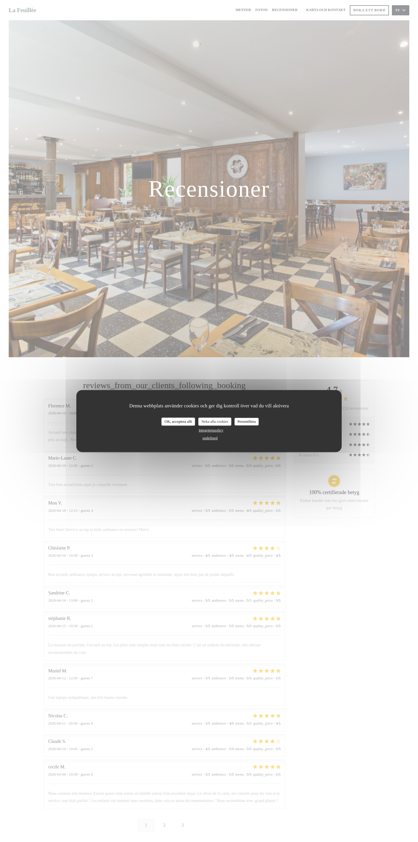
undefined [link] (210, 438)
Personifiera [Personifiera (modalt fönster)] (246, 421)
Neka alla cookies (214, 421)
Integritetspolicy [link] (211, 430)
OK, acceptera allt (178, 421)
